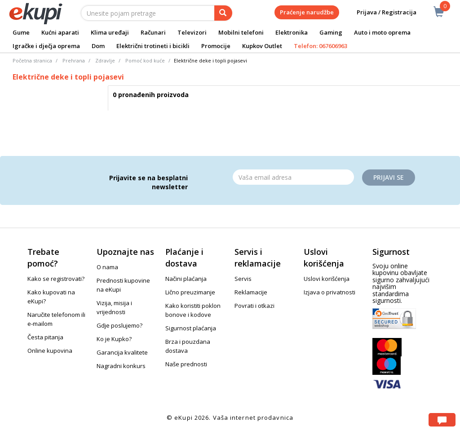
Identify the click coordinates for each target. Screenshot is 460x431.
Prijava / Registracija (380, 12)
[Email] (293, 177)
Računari (153, 32)
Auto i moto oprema (382, 32)
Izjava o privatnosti (329, 292)
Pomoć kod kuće (145, 60)
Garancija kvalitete (122, 352)
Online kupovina (49, 351)
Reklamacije (250, 292)
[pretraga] (223, 13)
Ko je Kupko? (114, 339)
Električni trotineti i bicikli (153, 46)
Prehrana (73, 60)
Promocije (215, 46)
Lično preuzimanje (190, 292)
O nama (107, 267)
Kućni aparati (60, 32)
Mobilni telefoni (241, 32)
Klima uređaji (110, 32)
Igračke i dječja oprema (46, 46)
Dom (98, 46)
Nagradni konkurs (121, 366)
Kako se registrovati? (55, 279)
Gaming (330, 32)
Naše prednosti (186, 364)
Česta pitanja (45, 337)
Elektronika (291, 32)
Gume (21, 32)
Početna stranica (32, 60)
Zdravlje (105, 60)
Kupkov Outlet (262, 46)
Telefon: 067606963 (320, 46)
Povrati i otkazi (254, 306)
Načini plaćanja (186, 279)
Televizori (192, 32)
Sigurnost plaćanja (190, 328)
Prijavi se (388, 177)
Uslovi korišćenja (326, 279)
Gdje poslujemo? (119, 325)
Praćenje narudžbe (307, 12)
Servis (243, 279)
